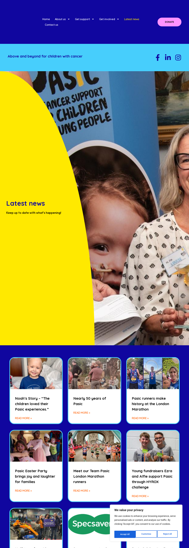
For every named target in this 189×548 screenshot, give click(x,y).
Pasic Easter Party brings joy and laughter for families (35, 476)
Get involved (109, 19)
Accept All (167, 534)
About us (62, 19)
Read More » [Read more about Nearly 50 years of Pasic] (81, 412)
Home (46, 19)
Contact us (51, 24)
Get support (84, 19)
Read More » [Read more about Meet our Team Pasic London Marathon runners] (81, 490)
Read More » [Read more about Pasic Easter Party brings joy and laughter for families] (23, 490)
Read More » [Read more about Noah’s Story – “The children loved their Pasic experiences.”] (23, 418)
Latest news (131, 19)
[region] (146, 524)
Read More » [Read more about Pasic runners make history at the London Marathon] (140, 418)
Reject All (146, 534)
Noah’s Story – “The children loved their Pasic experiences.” (32, 404)
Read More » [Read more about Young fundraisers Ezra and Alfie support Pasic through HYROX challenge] (140, 496)
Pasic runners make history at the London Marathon (150, 404)
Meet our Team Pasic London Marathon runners (91, 476)
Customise (124, 534)
